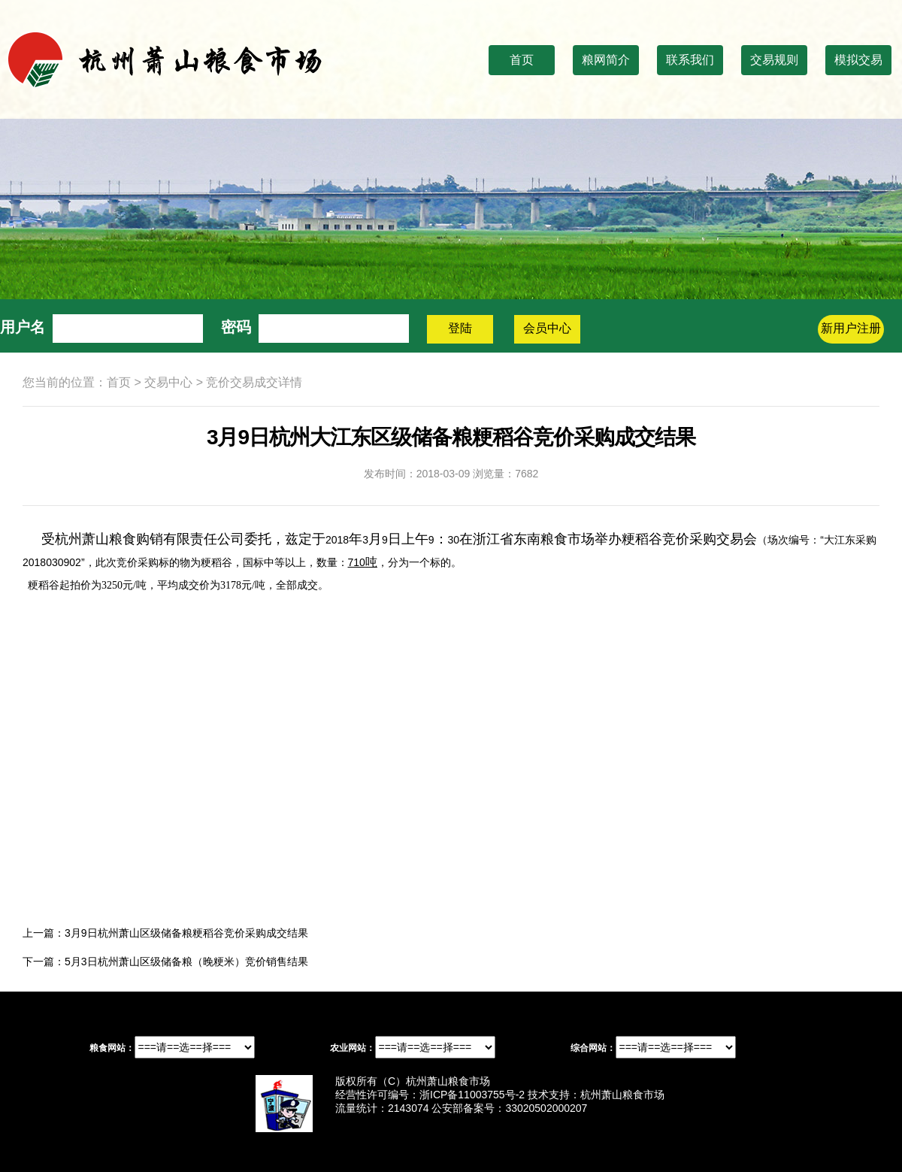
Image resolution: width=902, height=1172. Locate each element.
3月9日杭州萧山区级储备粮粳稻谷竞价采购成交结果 (186, 933)
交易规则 (774, 59)
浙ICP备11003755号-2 (472, 1095)
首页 (522, 59)
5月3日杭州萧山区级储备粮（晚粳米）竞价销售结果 (186, 961)
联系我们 (690, 59)
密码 (236, 327)
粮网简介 (606, 59)
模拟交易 (858, 59)
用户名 (22, 327)
